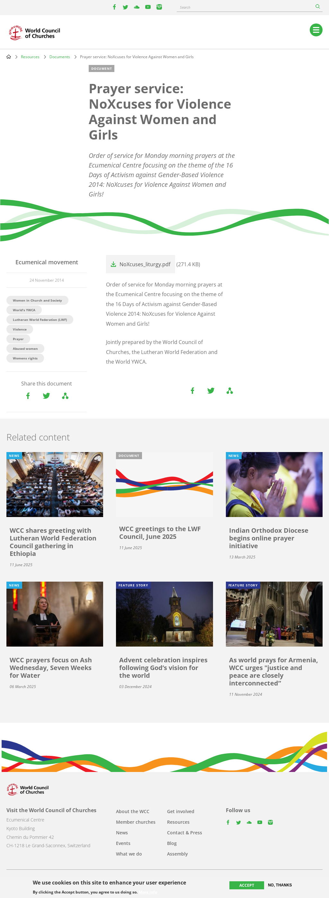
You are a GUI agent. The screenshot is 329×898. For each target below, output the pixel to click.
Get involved (180, 811)
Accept (246, 885)
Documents (59, 56)
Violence (20, 329)
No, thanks (280, 885)
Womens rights (25, 358)
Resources (30, 56)
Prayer (18, 339)
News (122, 833)
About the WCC (132, 811)
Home (8, 56)
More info (148, 892)
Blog (172, 843)
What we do (129, 854)
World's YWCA (24, 310)
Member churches (136, 822)
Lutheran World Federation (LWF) (40, 319)
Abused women (25, 348)
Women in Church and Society (37, 300)
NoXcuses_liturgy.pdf (145, 264)
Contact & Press (184, 833)
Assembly (177, 854)
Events (123, 843)
